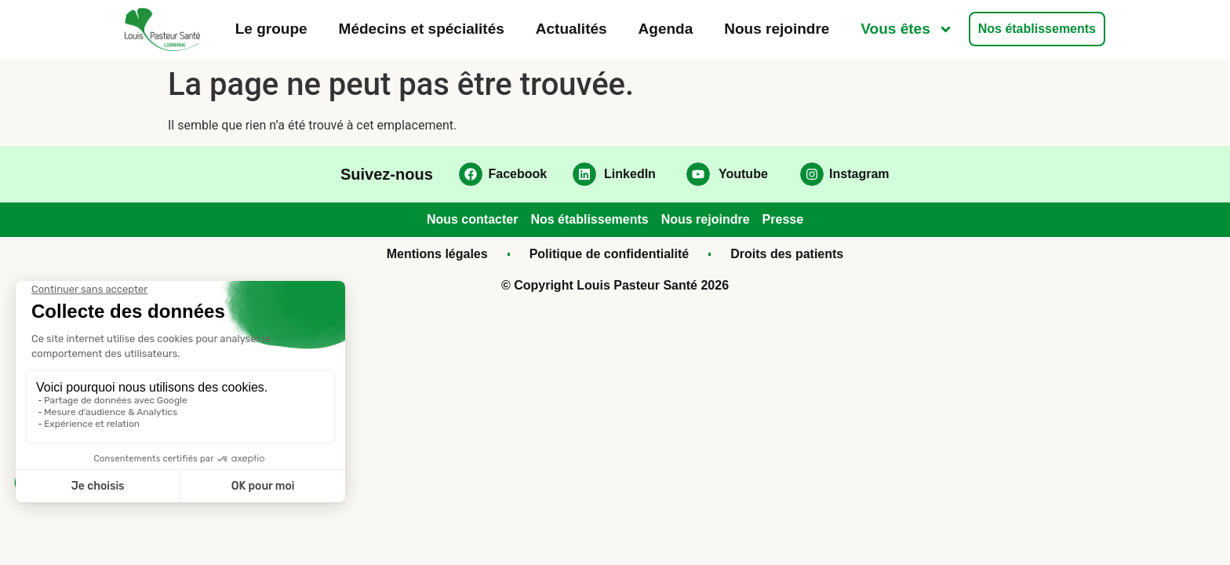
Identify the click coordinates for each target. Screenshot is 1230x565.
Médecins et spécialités (421, 28)
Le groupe (271, 28)
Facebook (518, 173)
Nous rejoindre (776, 28)
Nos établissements (1037, 28)
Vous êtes (906, 29)
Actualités (571, 28)
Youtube (743, 173)
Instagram (859, 173)
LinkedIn (630, 173)
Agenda (666, 28)
